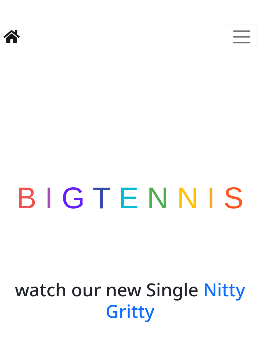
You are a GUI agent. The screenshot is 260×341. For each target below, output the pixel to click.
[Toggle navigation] (241, 14)
